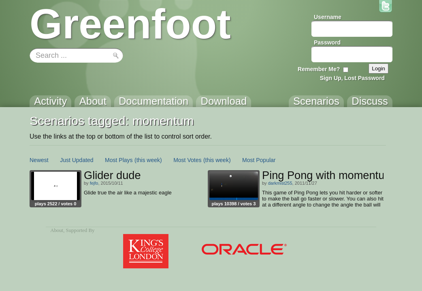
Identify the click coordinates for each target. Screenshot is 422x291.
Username (327, 17)
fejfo (94, 183)
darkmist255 (280, 183)
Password (327, 42)
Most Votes (187, 160)
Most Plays (118, 160)
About (56, 230)
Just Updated (77, 160)
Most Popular (258, 160)
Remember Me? (319, 69)
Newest (39, 160)
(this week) (148, 160)
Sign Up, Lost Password (352, 78)
